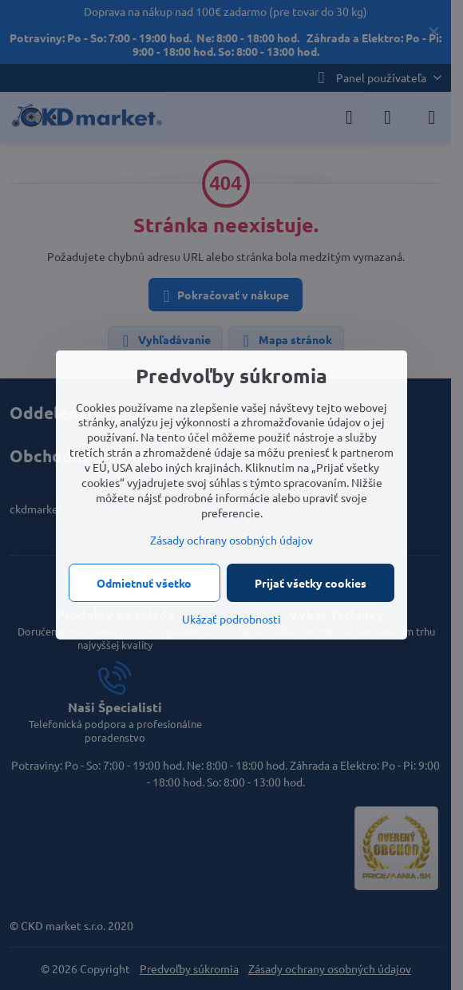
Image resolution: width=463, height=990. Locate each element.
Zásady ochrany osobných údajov (231, 540)
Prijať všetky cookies (310, 583)
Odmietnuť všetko (144, 583)
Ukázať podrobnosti (231, 619)
